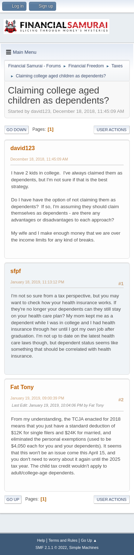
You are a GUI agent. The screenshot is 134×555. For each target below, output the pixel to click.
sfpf (15, 271)
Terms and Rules (63, 540)
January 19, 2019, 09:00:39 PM (37, 398)
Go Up (12, 499)
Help (41, 540)
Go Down (16, 130)
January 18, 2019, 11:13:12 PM (37, 282)
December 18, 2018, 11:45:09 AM (39, 159)
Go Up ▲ (89, 540)
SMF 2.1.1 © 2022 (51, 547)
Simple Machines (84, 547)
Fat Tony (22, 387)
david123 (22, 148)
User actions (111, 130)
